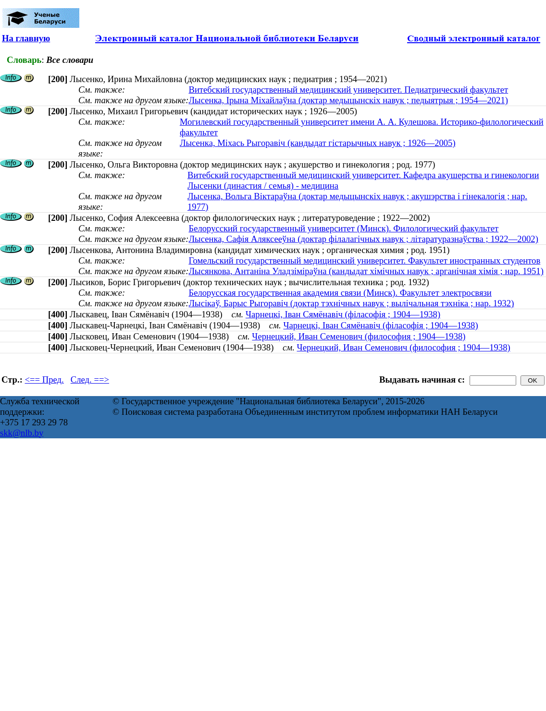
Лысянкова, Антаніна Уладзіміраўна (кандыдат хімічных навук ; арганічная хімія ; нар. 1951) (365, 271)
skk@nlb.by (21, 433)
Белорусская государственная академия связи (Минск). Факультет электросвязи (339, 293)
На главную (26, 38)
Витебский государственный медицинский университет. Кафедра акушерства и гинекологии (363, 175)
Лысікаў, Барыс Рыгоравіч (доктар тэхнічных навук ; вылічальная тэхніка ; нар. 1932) (351, 303)
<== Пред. (44, 379)
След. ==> (90, 379)
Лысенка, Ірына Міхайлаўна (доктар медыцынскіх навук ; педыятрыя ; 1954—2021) (348, 100)
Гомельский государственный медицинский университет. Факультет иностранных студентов (364, 260)
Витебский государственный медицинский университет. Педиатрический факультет (348, 89)
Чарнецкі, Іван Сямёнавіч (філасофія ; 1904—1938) (343, 314)
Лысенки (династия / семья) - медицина (262, 186)
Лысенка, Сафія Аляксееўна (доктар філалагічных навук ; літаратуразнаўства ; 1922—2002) (363, 239)
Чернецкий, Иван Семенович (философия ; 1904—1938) (358, 336)
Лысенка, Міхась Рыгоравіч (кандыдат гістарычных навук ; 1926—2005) (318, 143)
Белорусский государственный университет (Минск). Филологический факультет (343, 228)
